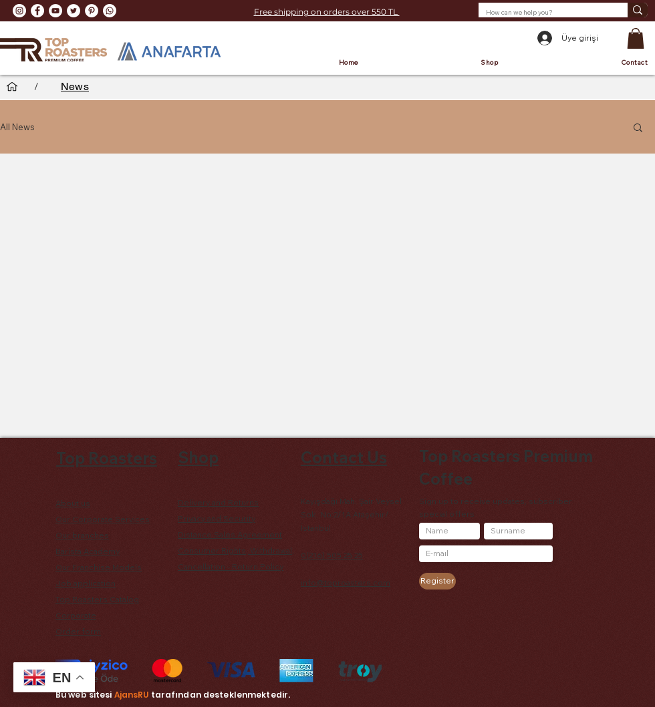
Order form (78, 631)
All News (17, 127)
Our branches (82, 535)
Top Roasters (106, 458)
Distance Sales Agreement (230, 534)
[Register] (437, 581)
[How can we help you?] (543, 13)
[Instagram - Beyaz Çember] (19, 10)
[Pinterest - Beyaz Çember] (91, 10)
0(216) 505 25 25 (332, 555)
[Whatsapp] (109, 10)
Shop (198, 457)
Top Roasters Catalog (97, 599)
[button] (635, 38)
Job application (85, 583)
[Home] (12, 87)
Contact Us (344, 457)
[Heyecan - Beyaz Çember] (73, 10)
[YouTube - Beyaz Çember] (55, 10)
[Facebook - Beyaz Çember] (37, 10)
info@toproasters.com (345, 582)
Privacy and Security (216, 518)
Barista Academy (87, 551)
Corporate (75, 615)
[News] (75, 87)
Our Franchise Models (98, 567)
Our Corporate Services (102, 519)
